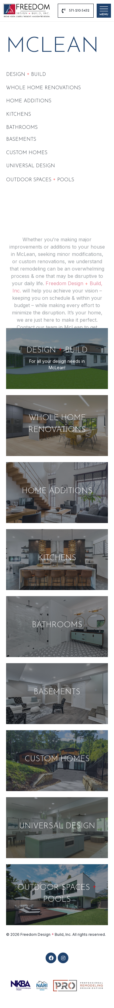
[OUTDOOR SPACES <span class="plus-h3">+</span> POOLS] (57, 894)
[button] (51, 958)
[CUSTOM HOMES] (57, 760)
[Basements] (57, 693)
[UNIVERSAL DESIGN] (57, 827)
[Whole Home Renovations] (57, 425)
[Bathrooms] (57, 626)
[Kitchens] (57, 559)
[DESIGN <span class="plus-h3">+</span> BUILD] (57, 358)
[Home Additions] (57, 492)
